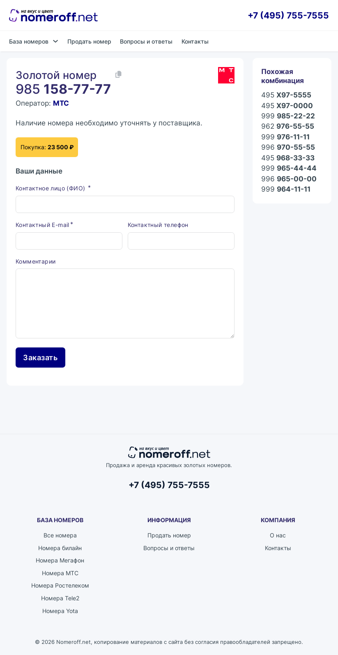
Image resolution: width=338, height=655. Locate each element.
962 (287, 126)
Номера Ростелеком (60, 586)
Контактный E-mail (42, 225)
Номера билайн (60, 548)
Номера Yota (60, 611)
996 (288, 147)
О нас (278, 535)
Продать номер (89, 41)
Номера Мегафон (60, 561)
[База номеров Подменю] (55, 41)
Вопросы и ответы (146, 41)
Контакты (195, 41)
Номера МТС (60, 573)
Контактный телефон (158, 225)
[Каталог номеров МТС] (226, 75)
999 (288, 116)
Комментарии (35, 261)
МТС (61, 103)
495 (286, 95)
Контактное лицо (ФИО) (51, 188)
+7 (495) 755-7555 (288, 15)
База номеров (28, 41)
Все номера (60, 535)
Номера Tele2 (60, 598)
